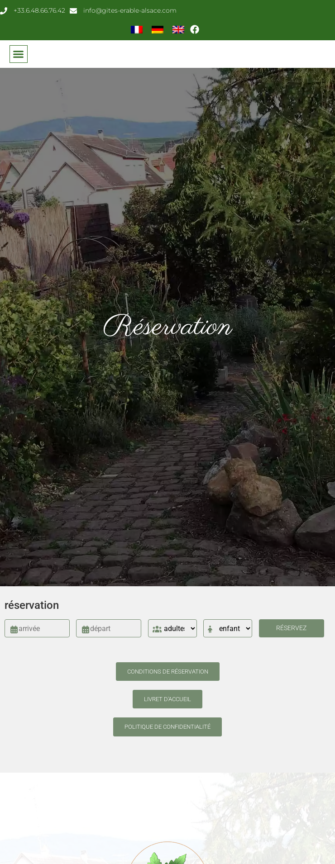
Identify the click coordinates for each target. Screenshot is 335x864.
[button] (19, 54)
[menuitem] (136, 29)
